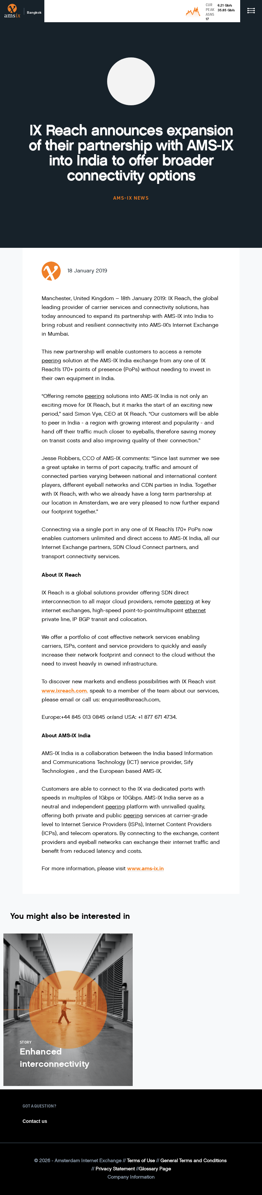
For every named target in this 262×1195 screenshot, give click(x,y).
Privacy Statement (115, 1169)
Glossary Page (155, 1169)
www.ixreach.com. (65, 690)
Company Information (131, 1177)
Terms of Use (141, 1160)
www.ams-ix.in (145, 868)
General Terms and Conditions (193, 1160)
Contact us (35, 1121)
